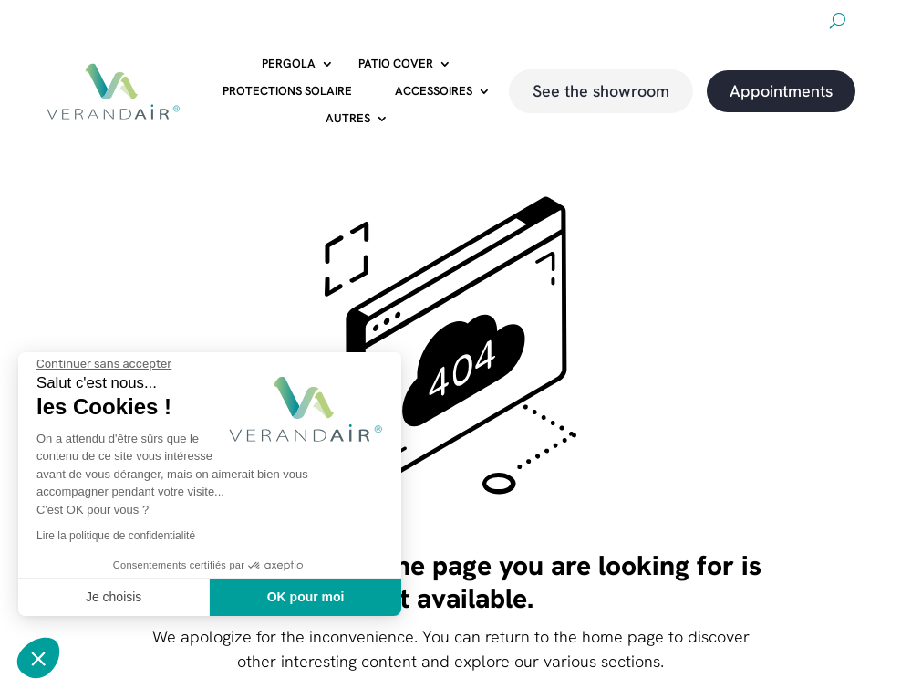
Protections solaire (287, 92)
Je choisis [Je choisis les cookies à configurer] (113, 597)
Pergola (289, 64)
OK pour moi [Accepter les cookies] (306, 597)
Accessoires (433, 92)
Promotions (720, 23)
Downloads (640, 23)
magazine (795, 23)
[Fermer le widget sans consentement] (104, 364)
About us (567, 23)
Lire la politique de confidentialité (115, 535)
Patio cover (395, 64)
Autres (348, 119)
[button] (38, 658)
